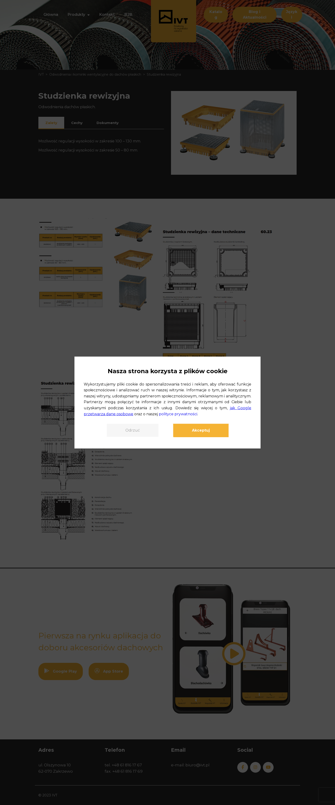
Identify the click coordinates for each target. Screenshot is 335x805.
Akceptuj (201, 430)
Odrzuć (132, 430)
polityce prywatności (178, 414)
